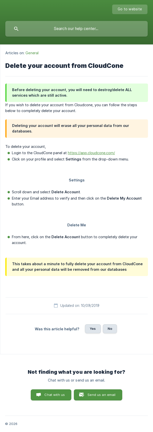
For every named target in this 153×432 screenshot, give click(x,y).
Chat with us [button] (54, 395)
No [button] (110, 329)
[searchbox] (76, 29)
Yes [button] (93, 329)
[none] (129, 9)
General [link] (32, 53)
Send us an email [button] (101, 395)
